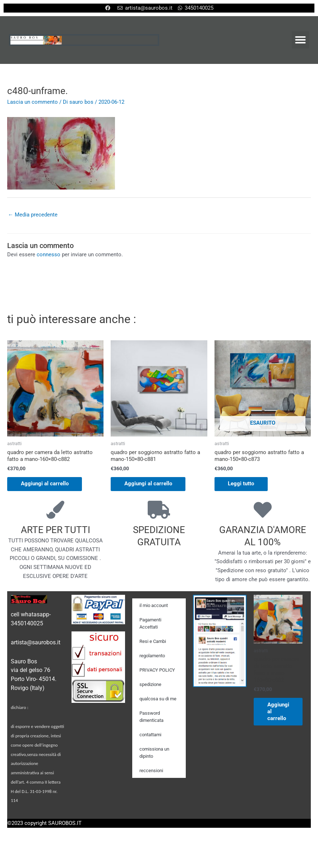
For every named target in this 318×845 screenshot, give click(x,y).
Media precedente (32, 214)
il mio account (153, 605)
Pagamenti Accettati (150, 623)
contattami (150, 735)
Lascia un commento (32, 102)
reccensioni (151, 771)
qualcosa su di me (157, 699)
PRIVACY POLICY (157, 670)
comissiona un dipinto (154, 753)
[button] (300, 39)
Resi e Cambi (152, 641)
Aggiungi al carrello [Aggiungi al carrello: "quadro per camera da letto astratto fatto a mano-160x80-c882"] (45, 484)
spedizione (150, 684)
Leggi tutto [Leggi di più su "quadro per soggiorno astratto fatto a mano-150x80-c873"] (242, 484)
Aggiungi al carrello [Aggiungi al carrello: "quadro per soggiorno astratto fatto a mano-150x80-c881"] (149, 484)
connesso (48, 255)
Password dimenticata (151, 717)
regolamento (152, 656)
